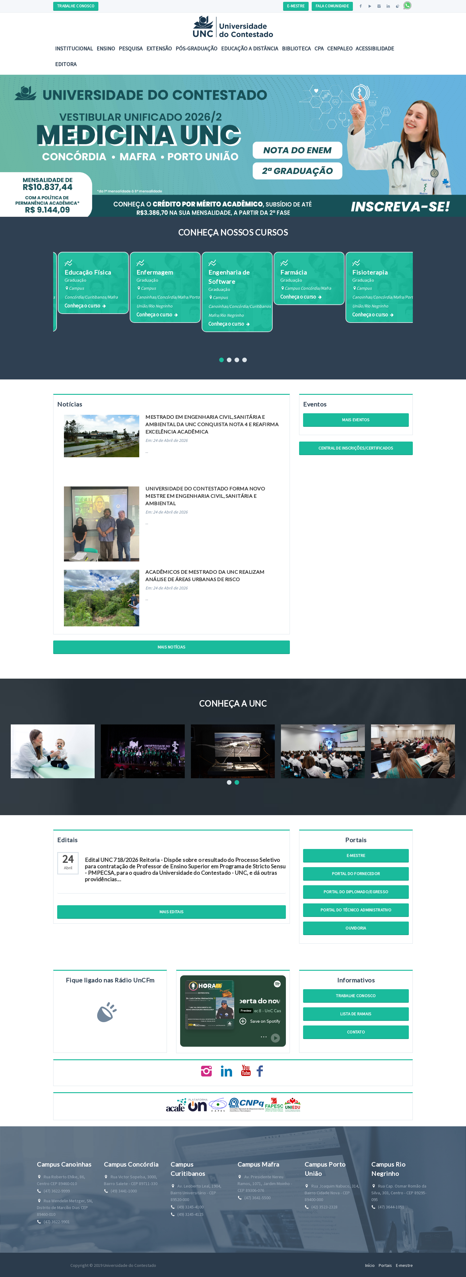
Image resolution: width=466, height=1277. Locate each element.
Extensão (159, 48)
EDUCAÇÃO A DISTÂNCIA (249, 48)
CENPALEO (340, 48)
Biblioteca (296, 48)
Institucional (74, 48)
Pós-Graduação (196, 48)
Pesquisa (131, 48)
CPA (319, 48)
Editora (66, 64)
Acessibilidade (375, 48)
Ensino (106, 48)
